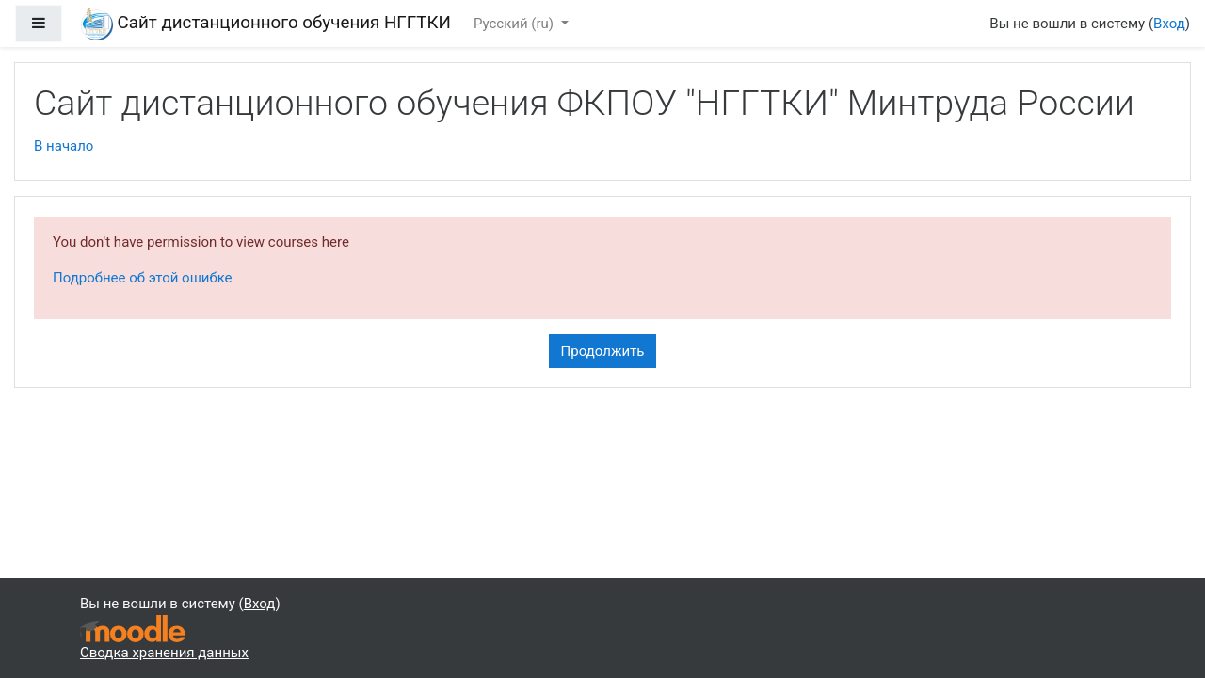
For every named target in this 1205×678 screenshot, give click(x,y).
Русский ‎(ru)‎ (515, 23)
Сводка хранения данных (164, 652)
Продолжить (603, 351)
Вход (1169, 23)
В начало (63, 145)
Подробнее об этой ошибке (143, 277)
